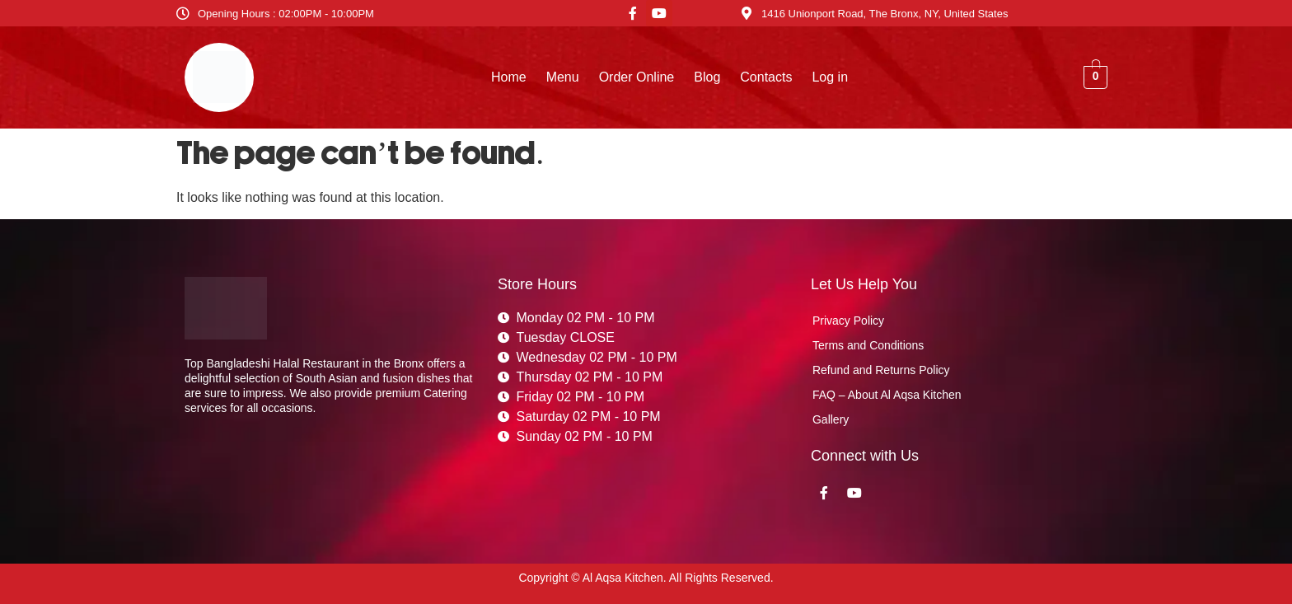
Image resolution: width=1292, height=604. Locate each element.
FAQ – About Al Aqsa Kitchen (887, 394)
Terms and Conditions (868, 345)
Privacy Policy (848, 320)
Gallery (830, 419)
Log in (830, 77)
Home (509, 77)
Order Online (637, 77)
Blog (707, 77)
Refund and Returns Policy (881, 370)
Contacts (766, 77)
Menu (562, 77)
